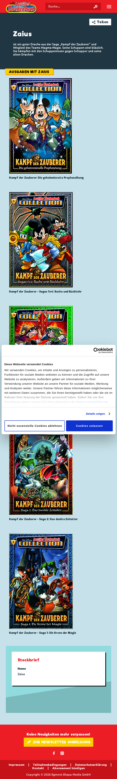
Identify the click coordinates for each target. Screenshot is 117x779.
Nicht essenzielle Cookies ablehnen (35, 425)
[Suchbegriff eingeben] (73, 6)
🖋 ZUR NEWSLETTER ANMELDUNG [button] (58, 742)
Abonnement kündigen (68, 768)
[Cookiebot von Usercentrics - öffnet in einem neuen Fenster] (96, 350)
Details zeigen (95, 413)
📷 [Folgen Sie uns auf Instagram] (62, 753)
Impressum (16, 764)
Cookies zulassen (89, 425)
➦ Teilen (100, 22)
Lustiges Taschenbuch (21, 8)
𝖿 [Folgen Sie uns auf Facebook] (54, 753)
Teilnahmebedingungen (50, 764)
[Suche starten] (95, 6)
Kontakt (38, 768)
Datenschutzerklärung (92, 401)
